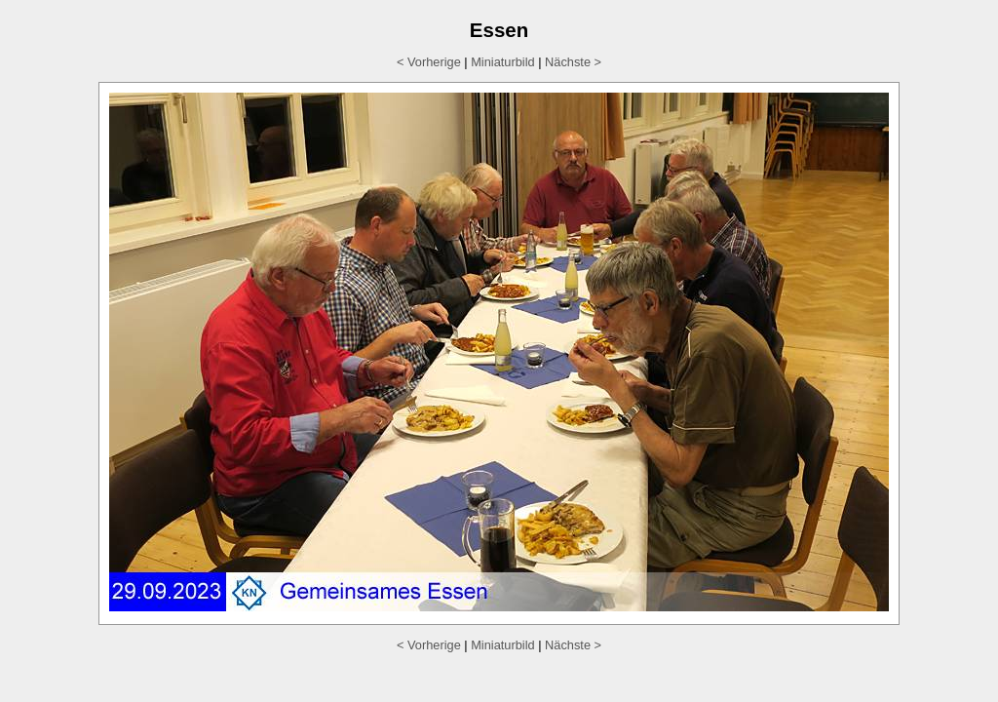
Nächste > (573, 62)
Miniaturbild (502, 62)
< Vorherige (429, 62)
